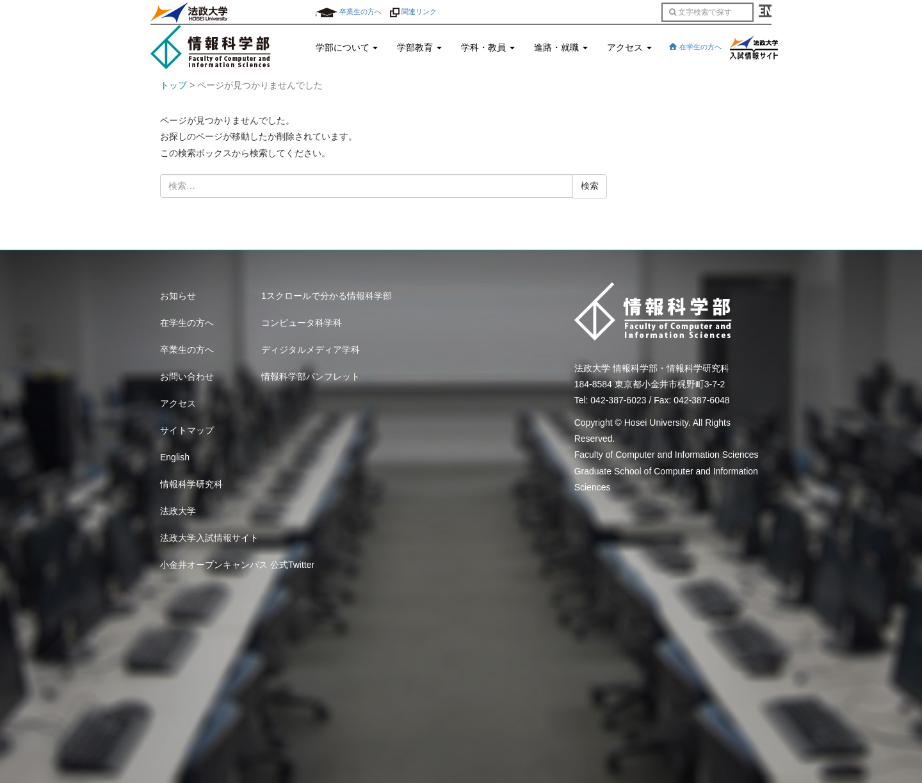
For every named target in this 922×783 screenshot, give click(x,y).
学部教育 (419, 47)
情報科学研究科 (191, 484)
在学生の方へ (695, 47)
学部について (347, 47)
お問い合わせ (187, 376)
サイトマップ (187, 430)
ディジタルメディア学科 (310, 349)
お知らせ (178, 296)
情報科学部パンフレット (310, 376)
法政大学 (178, 511)
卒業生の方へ (349, 11)
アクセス (629, 47)
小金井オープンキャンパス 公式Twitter (237, 565)
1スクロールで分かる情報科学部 (326, 296)
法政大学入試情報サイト (209, 538)
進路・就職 (561, 47)
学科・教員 (488, 47)
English (175, 457)
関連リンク (413, 11)
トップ (173, 85)
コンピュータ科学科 (301, 323)
